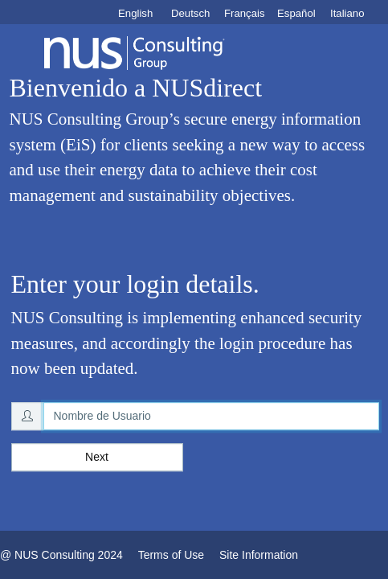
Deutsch (190, 13)
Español (296, 13)
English (135, 13)
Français (244, 13)
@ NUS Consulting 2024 (61, 554)
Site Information (258, 554)
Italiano (347, 13)
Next (96, 456)
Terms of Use (171, 554)
